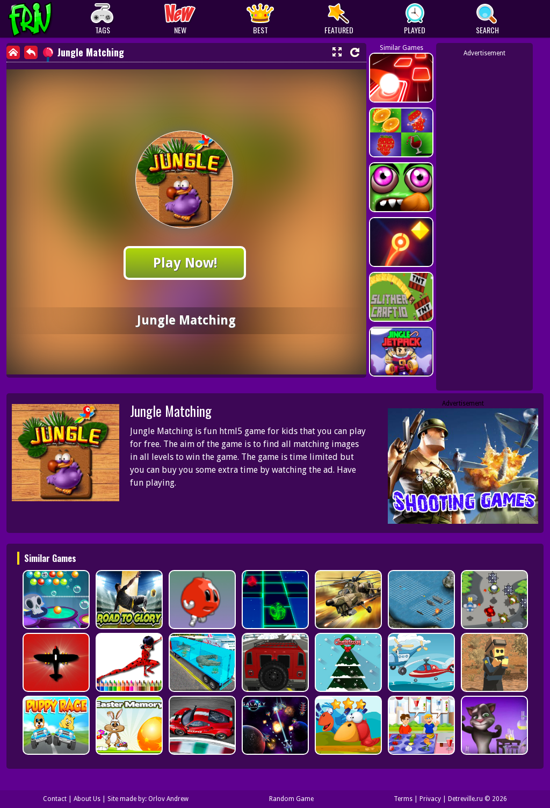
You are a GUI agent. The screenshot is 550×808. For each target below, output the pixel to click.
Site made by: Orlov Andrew (148, 799)
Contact (55, 799)
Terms (403, 799)
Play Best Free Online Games (50, 19)
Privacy (430, 799)
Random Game (291, 799)
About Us (87, 799)
